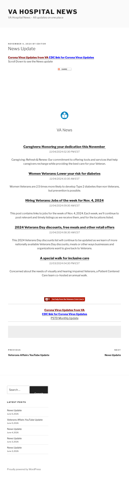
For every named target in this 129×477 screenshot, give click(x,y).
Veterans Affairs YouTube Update (25, 419)
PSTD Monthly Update (64, 318)
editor (41, 44)
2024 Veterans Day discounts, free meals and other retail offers (64, 227)
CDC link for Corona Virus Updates (71, 57)
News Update (14, 410)
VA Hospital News (43, 11)
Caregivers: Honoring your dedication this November (64, 147)
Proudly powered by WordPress (24, 469)
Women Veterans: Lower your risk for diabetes (64, 174)
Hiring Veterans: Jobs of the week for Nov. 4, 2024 (64, 200)
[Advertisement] (64, 332)
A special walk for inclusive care (64, 258)
